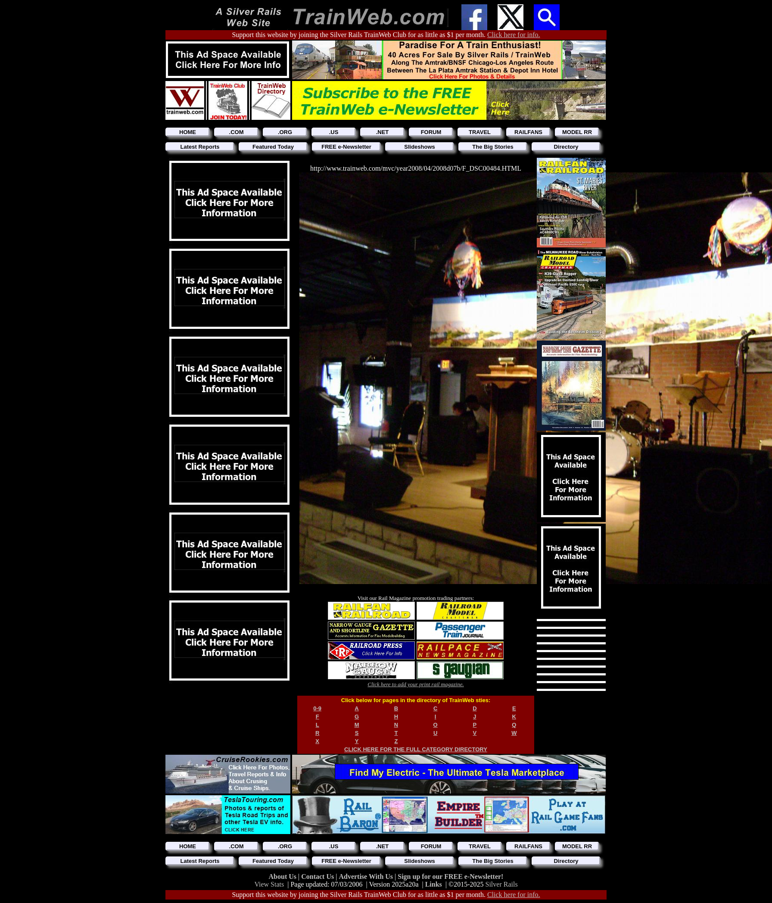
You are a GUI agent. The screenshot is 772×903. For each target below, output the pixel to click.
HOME (187, 132)
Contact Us (318, 876)
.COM (236, 132)
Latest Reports (199, 147)
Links (433, 884)
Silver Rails (502, 884)
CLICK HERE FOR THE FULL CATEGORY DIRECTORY (415, 749)
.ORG (285, 132)
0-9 (317, 708)
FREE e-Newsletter (346, 147)
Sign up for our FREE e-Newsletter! (450, 876)
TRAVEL (480, 132)
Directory (566, 147)
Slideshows (419, 147)
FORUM (431, 132)
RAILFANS (528, 132)
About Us (283, 876)
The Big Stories (492, 147)
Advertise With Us (367, 876)
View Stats (269, 884)
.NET (382, 132)
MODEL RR (577, 132)
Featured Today (273, 147)
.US (334, 132)
